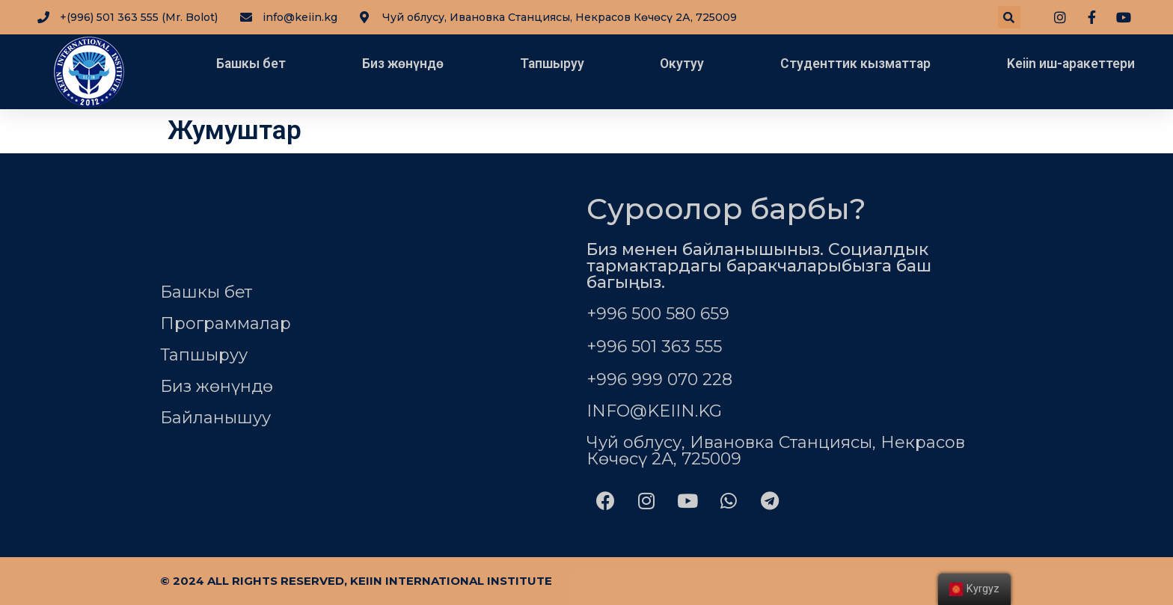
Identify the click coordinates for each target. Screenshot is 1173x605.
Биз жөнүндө (403, 63)
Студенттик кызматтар (855, 63)
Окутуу (682, 63)
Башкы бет (251, 63)
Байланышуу (215, 418)
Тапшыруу (552, 63)
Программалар (225, 323)
